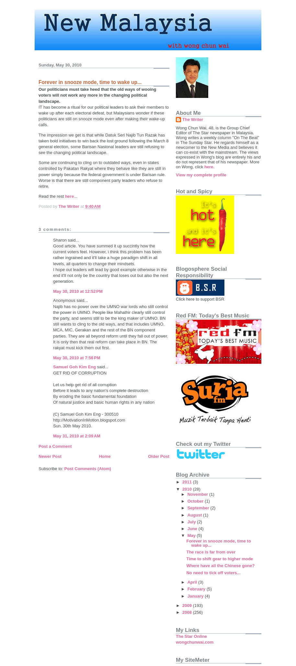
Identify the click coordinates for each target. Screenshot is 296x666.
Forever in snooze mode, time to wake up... (218, 543)
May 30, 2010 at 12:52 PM (78, 291)
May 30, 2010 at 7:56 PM (76, 357)
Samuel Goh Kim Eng (74, 366)
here (69, 196)
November (198, 494)
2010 (187, 489)
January (196, 596)
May (192, 535)
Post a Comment (55, 446)
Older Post (158, 456)
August (195, 515)
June (193, 528)
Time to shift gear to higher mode (219, 558)
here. (209, 166)
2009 (187, 605)
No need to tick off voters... (213, 572)
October (196, 501)
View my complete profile (201, 174)
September (199, 507)
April (193, 582)
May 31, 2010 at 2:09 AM (76, 436)
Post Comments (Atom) (87, 468)
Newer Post (50, 456)
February (197, 589)
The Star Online (191, 636)
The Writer (192, 119)
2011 (187, 482)
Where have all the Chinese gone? (220, 565)
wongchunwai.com (194, 642)
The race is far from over (210, 552)
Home (104, 456)
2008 (187, 612)
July (192, 521)
